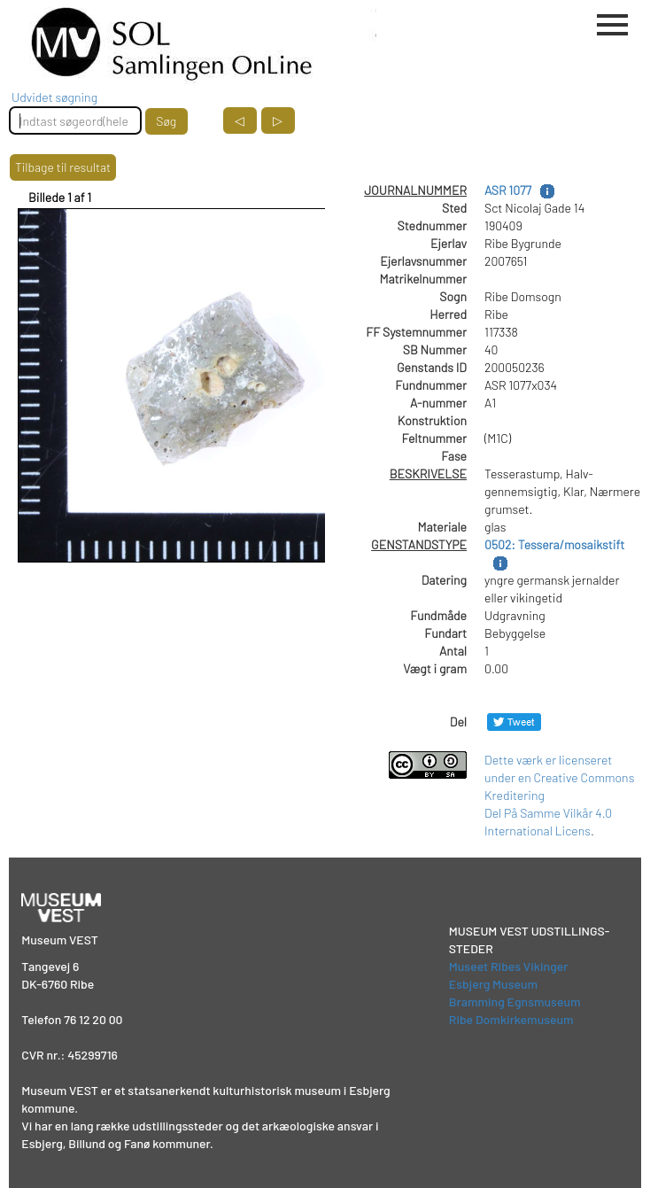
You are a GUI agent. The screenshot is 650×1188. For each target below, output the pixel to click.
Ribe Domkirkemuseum (511, 1019)
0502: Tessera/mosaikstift (554, 544)
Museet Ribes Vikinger (509, 966)
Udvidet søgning (54, 97)
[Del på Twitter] (514, 721)
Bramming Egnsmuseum (515, 1001)
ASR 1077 (507, 190)
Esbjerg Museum (493, 983)
